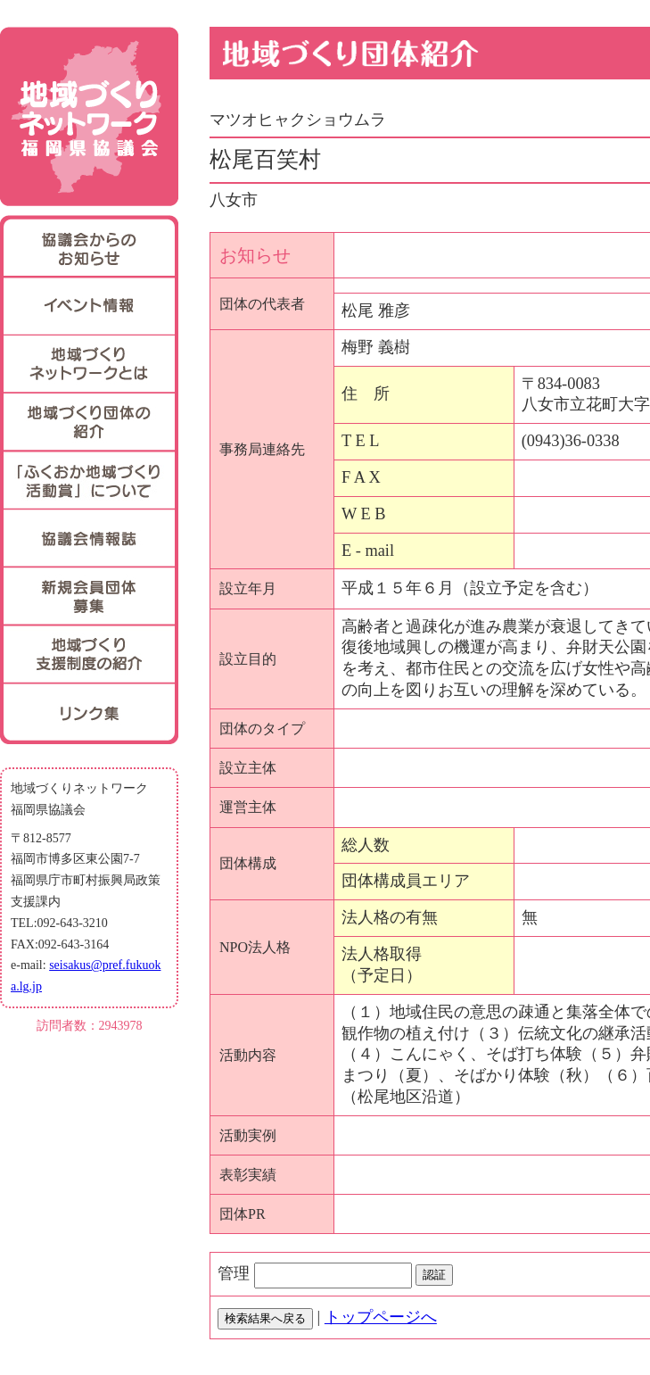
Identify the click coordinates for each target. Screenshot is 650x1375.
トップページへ (381, 1317)
